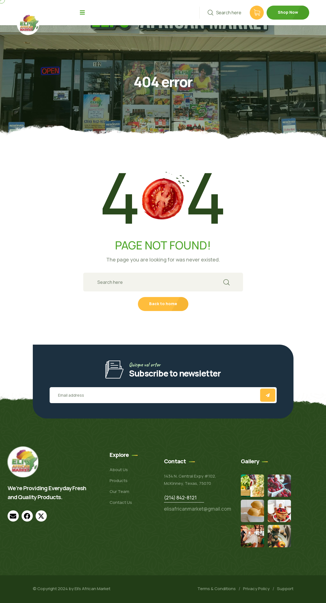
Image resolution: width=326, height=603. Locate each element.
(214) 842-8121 (180, 497)
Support (285, 589)
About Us (119, 470)
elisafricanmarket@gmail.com (197, 509)
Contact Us (121, 502)
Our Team (119, 491)
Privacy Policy (256, 589)
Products (119, 480)
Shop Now (288, 12)
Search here (224, 13)
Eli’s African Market (92, 589)
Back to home (163, 303)
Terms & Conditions (216, 589)
